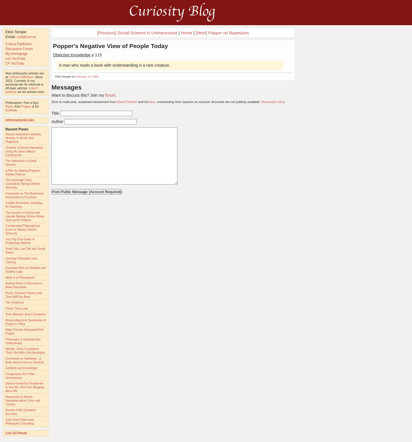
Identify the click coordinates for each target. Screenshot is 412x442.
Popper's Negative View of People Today (110, 46)
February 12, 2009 (87, 76)
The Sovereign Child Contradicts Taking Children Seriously (22, 184)
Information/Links (19, 120)
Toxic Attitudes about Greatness (25, 314)
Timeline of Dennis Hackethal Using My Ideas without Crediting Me (24, 151)
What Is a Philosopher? (20, 277)
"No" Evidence (14, 302)
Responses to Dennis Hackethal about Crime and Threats (22, 400)
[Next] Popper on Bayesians (222, 32)
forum (110, 95)
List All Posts (16, 433)
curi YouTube (15, 59)
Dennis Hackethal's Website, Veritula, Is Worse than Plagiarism (23, 138)
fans (152, 102)
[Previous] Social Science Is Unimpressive (137, 32)
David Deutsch (127, 102)
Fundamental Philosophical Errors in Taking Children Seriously (22, 229)
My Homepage (16, 54)
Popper (26, 106)
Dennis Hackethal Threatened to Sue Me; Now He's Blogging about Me (24, 387)
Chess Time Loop (16, 308)
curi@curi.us (26, 37)
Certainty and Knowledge (21, 368)
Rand (9, 106)
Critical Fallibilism (18, 44)
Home (186, 32)
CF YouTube (14, 64)
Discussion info (272, 102)
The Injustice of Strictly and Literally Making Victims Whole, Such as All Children (25, 216)
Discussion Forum (19, 49)
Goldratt (11, 110)
